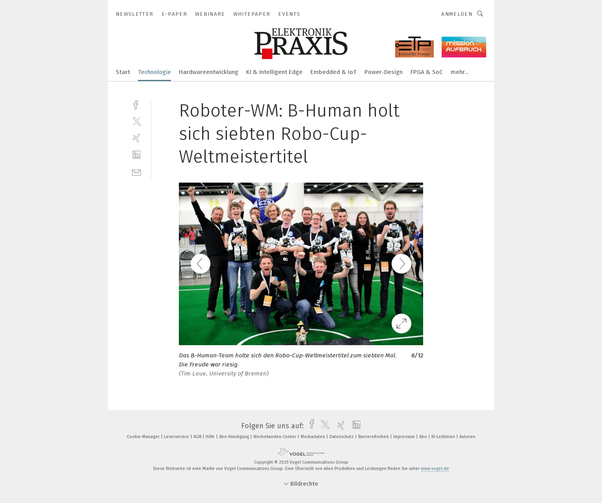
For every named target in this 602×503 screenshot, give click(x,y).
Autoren (467, 436)
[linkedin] (136, 155)
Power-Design (383, 72)
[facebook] (136, 104)
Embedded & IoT (333, 72)
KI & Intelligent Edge (274, 72)
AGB (198, 436)
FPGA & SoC (427, 72)
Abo (423, 436)
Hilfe (211, 436)
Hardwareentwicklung (208, 72)
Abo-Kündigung (234, 436)
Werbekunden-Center (275, 436)
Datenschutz (342, 436)
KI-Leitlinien (443, 436)
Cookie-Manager (144, 436)
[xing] (136, 138)
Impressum (404, 436)
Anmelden (456, 14)
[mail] (136, 172)
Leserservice (177, 436)
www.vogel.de (435, 468)
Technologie (154, 72)
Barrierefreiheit (374, 436)
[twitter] (136, 121)
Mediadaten (313, 436)
